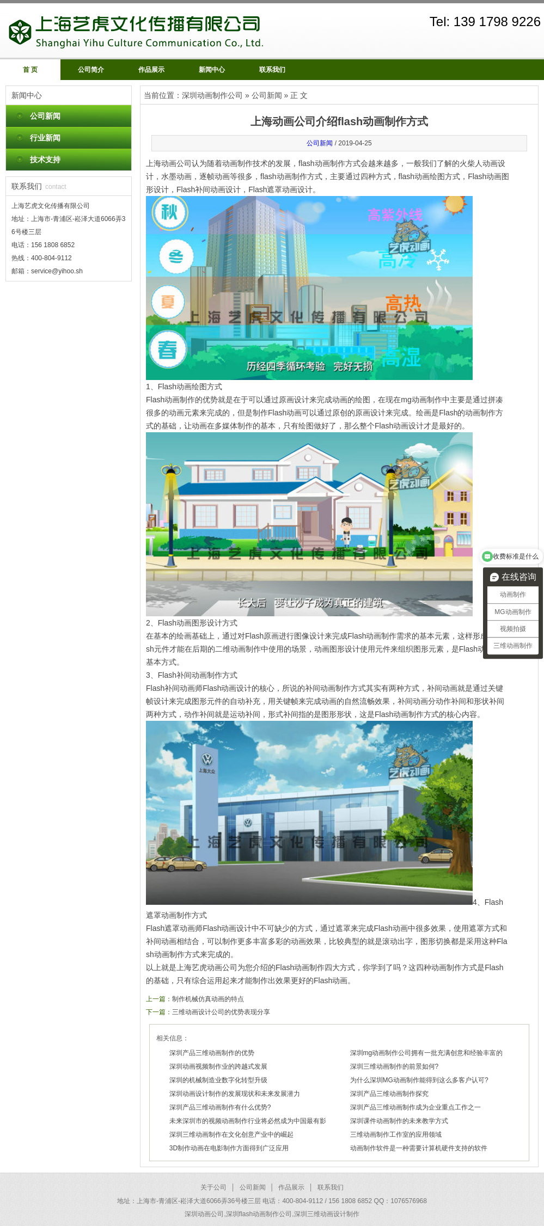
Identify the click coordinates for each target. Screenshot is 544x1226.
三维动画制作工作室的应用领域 (396, 1134)
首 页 (30, 69)
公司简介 (91, 69)
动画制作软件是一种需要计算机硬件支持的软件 (418, 1148)
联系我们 (272, 69)
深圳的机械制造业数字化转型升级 (218, 1080)
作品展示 (151, 69)
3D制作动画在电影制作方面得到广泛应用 (229, 1148)
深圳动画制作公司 (212, 95)
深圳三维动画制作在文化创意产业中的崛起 (231, 1134)
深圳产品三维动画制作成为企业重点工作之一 (415, 1107)
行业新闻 (45, 137)
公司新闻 (45, 116)
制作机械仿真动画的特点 (208, 999)
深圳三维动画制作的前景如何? (394, 1066)
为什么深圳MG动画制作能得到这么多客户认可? (419, 1080)
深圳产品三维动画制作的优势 (211, 1053)
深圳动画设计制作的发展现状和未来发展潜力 (234, 1094)
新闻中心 (212, 69)
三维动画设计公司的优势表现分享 (221, 1012)
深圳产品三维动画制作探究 (389, 1094)
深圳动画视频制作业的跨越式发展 (218, 1066)
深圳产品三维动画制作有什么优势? (220, 1107)
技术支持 (45, 159)
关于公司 (213, 1187)
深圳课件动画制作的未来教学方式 (399, 1121)
